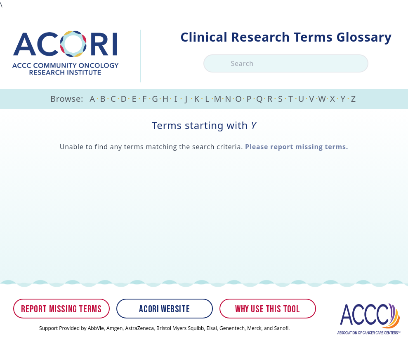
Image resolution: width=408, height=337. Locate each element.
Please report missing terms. (296, 146)
